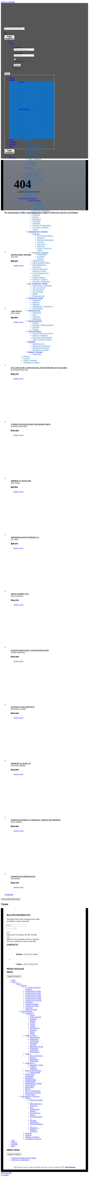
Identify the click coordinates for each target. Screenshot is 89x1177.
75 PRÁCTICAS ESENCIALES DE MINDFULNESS (31, 424)
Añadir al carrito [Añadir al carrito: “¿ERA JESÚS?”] (18, 322)
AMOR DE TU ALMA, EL (21, 763)
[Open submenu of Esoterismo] (34, 1063)
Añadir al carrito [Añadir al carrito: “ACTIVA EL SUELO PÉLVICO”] (18, 718)
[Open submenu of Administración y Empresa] (37, 1106)
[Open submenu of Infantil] (26, 986)
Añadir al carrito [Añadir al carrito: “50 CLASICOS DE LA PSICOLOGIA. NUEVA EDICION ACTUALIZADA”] (18, 378)
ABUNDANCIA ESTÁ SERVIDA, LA (25, 537)
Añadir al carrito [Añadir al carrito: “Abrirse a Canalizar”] (18, 491)
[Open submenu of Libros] (17, 982)
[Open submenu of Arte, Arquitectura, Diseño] (36, 1111)
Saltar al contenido (8, 2)
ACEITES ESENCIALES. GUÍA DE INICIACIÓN (30, 650)
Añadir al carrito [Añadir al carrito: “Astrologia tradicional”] (18, 887)
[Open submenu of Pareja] (31, 1054)
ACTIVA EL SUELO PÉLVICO (23, 707)
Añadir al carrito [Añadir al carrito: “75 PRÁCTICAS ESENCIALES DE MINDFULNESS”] (18, 435)
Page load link (6, 1173)
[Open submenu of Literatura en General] (37, 1030)
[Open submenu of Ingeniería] (38, 1128)
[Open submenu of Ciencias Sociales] (31, 1102)
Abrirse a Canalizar (21, 481)
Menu (7, 74)
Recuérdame (18, 60)
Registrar (17, 69)
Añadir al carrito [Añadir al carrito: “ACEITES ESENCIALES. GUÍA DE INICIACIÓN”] (18, 661)
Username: (18, 47)
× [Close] (8, 932)
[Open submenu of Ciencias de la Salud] (35, 1115)
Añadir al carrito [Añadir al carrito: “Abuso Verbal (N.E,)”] (18, 605)
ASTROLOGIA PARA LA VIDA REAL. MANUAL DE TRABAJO (35, 820)
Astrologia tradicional (23, 876)
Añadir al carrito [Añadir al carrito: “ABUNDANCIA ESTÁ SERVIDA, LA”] (18, 548)
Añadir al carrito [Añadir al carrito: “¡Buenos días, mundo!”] (18, 265)
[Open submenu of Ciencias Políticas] (31, 1126)
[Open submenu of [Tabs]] (21, 984)
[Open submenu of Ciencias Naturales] (38, 1122)
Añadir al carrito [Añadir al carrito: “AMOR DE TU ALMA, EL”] (18, 774)
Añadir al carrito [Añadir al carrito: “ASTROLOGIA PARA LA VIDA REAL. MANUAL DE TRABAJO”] (18, 831)
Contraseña (18, 53)
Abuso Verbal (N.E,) (20, 594)
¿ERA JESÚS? (16, 311)
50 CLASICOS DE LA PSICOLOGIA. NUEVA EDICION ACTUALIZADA (39, 368)
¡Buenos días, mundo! (21, 255)
